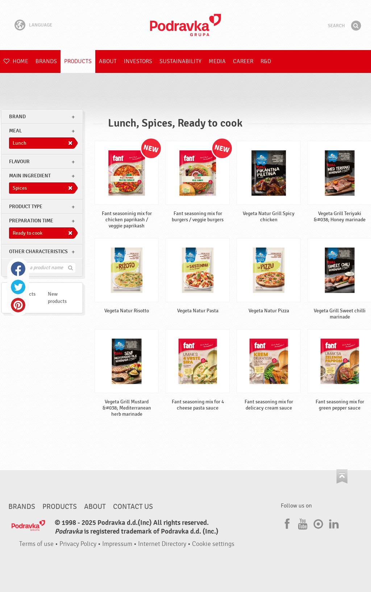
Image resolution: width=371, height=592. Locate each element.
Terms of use (36, 544)
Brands (46, 61)
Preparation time (31, 221)
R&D (265, 61)
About (108, 61)
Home (16, 61)
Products (78, 61)
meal (15, 131)
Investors (138, 61)
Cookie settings (213, 544)
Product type (25, 207)
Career (243, 61)
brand (17, 117)
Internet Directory (162, 544)
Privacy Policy (77, 544)
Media (217, 61)
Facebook (18, 269)
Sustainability (180, 61)
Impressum (117, 544)
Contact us (133, 506)
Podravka (185, 25)
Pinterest (18, 305)
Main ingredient (30, 176)
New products (57, 297)
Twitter (18, 287)
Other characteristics (38, 251)
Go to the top (342, 476)
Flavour (19, 162)
